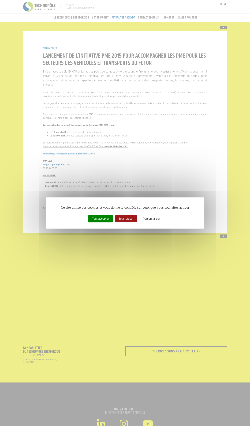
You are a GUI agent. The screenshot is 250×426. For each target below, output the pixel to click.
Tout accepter (100, 218)
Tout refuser (126, 218)
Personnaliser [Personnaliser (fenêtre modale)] (151, 218)
